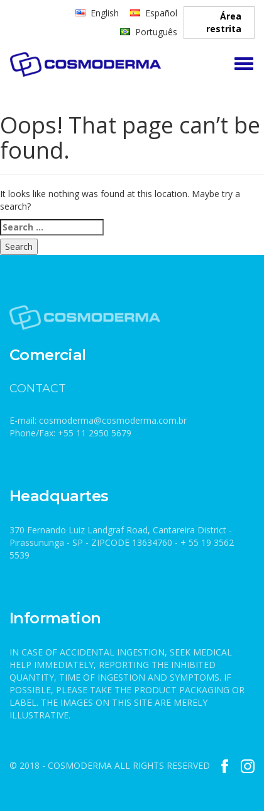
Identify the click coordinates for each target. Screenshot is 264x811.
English (105, 13)
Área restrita (223, 22)
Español (161, 13)
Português (156, 32)
